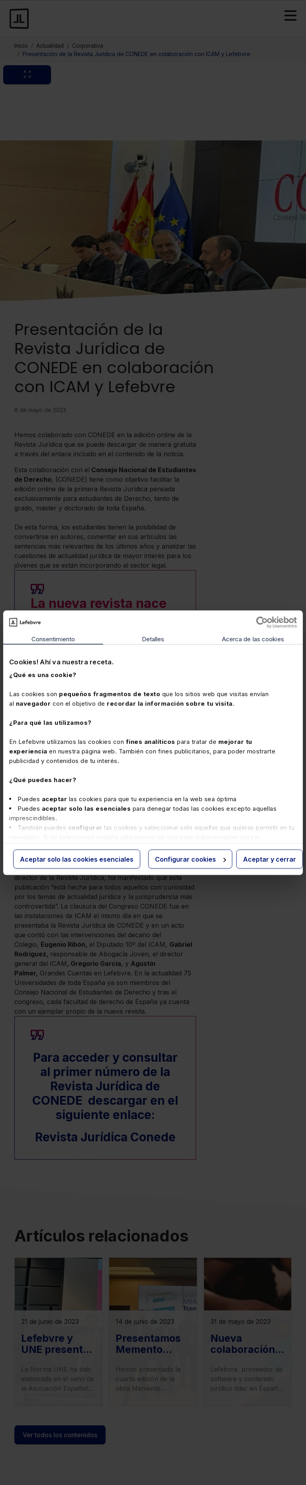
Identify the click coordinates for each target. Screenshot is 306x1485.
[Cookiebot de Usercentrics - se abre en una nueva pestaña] (262, 622)
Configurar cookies (190, 859)
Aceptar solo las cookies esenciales (76, 859)
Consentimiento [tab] (53, 638)
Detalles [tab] (153, 638)
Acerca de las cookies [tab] (253, 638)
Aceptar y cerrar (269, 859)
